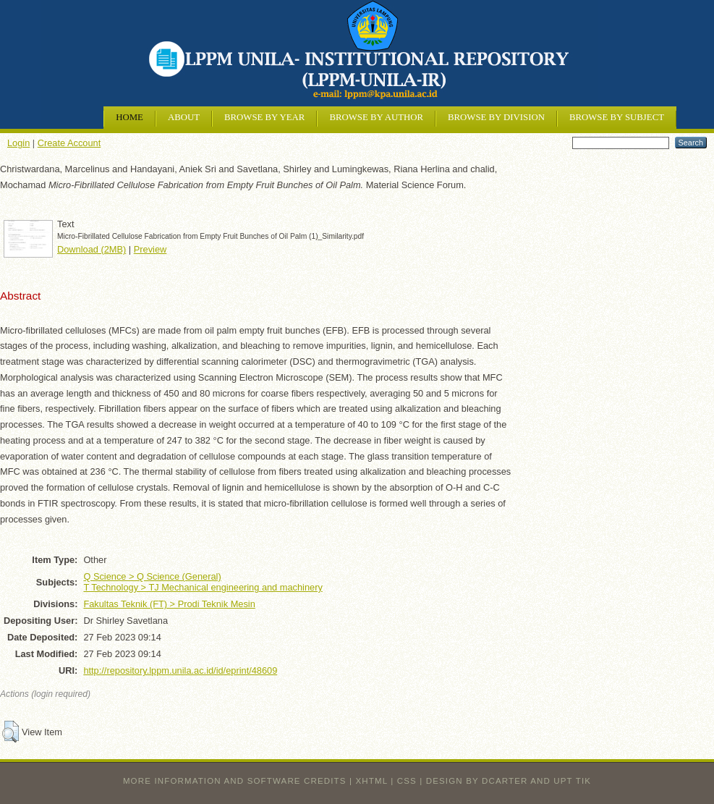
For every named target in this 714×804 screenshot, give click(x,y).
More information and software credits (235, 781)
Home (129, 117)
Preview (150, 249)
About (184, 117)
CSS (407, 781)
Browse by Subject (616, 117)
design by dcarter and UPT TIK (508, 781)
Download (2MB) (91, 249)
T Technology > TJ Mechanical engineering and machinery (202, 587)
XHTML (372, 781)
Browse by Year (264, 117)
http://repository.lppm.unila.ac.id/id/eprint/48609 (180, 670)
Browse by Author (376, 117)
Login (18, 142)
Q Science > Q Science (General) (152, 576)
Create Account (69, 142)
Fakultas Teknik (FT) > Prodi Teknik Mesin (169, 603)
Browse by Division (496, 117)
